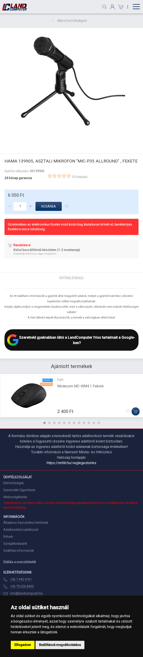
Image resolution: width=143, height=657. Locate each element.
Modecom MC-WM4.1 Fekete (80, 386)
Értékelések (71, 278)
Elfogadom (22, 645)
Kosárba (48, 206)
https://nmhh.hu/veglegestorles (71, 463)
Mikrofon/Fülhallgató (72, 21)
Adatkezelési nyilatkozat (20, 529)
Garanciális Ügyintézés (19, 490)
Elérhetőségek (13, 483)
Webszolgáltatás (15, 497)
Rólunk (8, 536)
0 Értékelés (80, 177)
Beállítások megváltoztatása (60, 645)
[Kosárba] (136, 411)
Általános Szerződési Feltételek (25, 522)
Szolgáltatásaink (15, 543)
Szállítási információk (18, 550)
